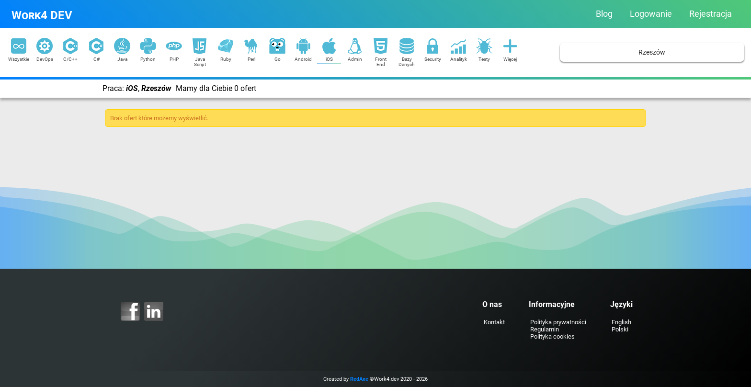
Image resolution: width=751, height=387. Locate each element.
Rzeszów (651, 52)
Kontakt (494, 322)
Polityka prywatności (558, 322)
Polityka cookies (552, 336)
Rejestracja (710, 14)
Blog (604, 14)
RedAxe (359, 379)
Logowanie (651, 14)
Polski (620, 329)
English (621, 322)
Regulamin (544, 329)
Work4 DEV (41, 15)
